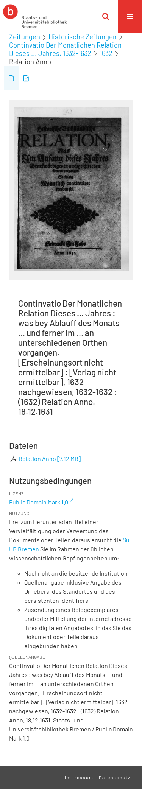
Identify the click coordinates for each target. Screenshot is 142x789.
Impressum (79, 777)
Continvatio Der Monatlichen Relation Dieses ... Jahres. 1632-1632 (65, 49)
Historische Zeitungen (82, 37)
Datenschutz (115, 777)
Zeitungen (24, 37)
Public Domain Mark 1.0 (38, 502)
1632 (106, 53)
